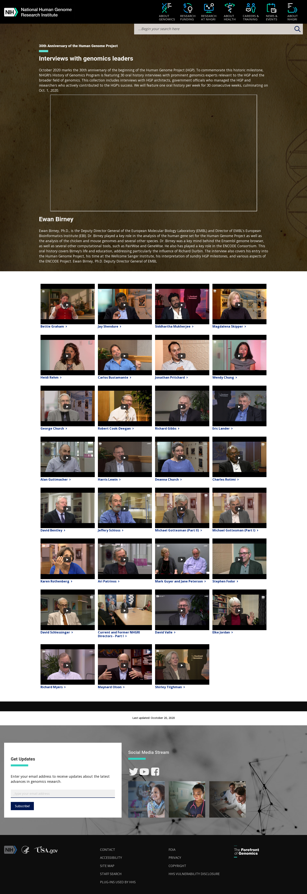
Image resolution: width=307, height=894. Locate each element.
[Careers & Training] (250, 12)
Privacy (175, 857)
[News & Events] (271, 12)
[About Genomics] (167, 12)
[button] (45, 852)
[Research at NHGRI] (209, 12)
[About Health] (229, 12)
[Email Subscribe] (63, 794)
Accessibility (111, 857)
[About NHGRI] (292, 12)
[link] (133, 771)
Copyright (177, 866)
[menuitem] (167, 12)
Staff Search (111, 874)
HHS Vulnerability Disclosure (194, 874)
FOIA (172, 849)
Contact (107, 849)
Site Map (107, 866)
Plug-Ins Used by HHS (118, 882)
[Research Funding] (188, 12)
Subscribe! (22, 806)
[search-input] (218, 29)
